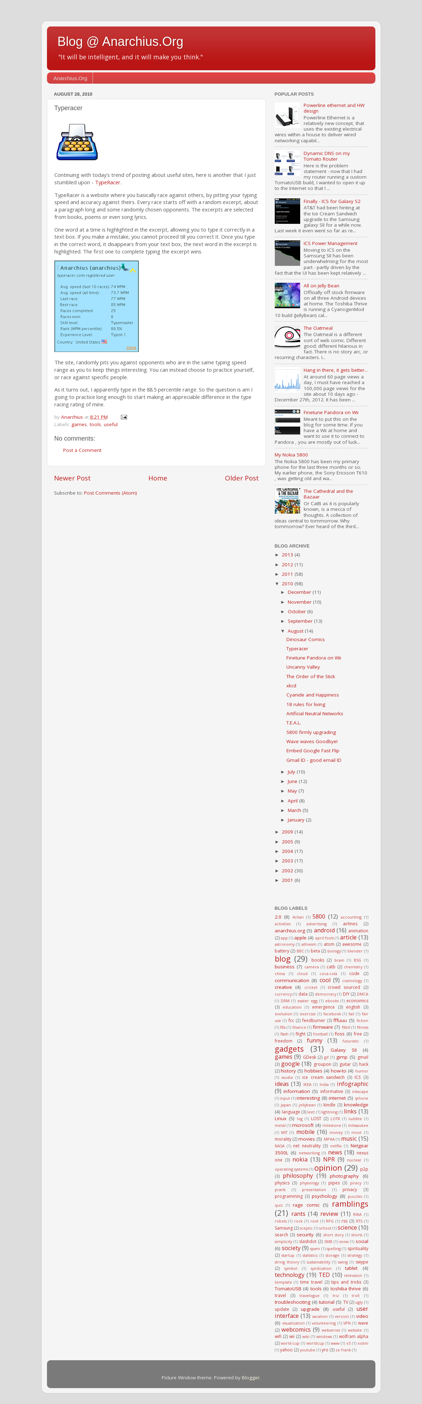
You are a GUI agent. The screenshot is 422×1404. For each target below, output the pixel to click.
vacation (320, 1316)
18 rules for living (305, 704)
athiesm (309, 944)
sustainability (318, 1262)
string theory (287, 1262)
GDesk (309, 1057)
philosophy (298, 1175)
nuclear (354, 1160)
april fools (324, 937)
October (297, 611)
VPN (347, 1323)
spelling (334, 1248)
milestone (331, 1125)
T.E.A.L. (293, 722)
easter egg (307, 1000)
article (348, 937)
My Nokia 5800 (291, 455)
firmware (323, 1027)
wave (363, 1323)
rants (298, 1214)
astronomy (285, 944)
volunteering (324, 1323)
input (285, 1098)
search (281, 1235)
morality (283, 1139)
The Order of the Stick (310, 676)
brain (339, 960)
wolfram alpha (353, 1336)
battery (282, 951)
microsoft (303, 1125)
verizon (342, 1316)
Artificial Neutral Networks (314, 713)
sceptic (306, 1228)
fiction (362, 1020)
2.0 (278, 917)
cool (325, 980)
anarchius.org (290, 930)
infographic (352, 1084)
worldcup (315, 1343)
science (347, 1227)
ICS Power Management (330, 243)
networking (309, 1152)
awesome (352, 944)
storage (332, 1255)
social (362, 1241)
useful (111, 424)
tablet (351, 1268)
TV (345, 1302)
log (300, 1118)
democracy (325, 994)
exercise (308, 1013)
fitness (362, 1027)
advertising (317, 923)
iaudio (287, 1077)
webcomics (296, 1329)
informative (331, 1091)
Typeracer (297, 648)
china (280, 973)
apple (300, 937)
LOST (316, 1119)
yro (325, 1350)
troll (355, 1295)
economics (357, 1001)
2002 (288, 870)
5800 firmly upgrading (311, 732)
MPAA (329, 1139)
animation (358, 931)
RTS (359, 1221)
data (303, 994)
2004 (288, 851)
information (297, 1091)
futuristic (351, 1041)
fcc (291, 1020)
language (291, 1112)
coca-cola (328, 973)
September (301, 621)
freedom (283, 1041)
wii (292, 1336)
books (317, 960)
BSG (357, 960)
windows (324, 1336)
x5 (348, 1343)
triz (336, 1295)
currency (283, 994)
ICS (358, 1077)
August (296, 631)
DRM (285, 1000)
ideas (282, 1084)
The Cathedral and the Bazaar (328, 494)
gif (326, 1057)
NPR (329, 1159)
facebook (332, 1013)
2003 (288, 861)
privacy (350, 1190)
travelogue (309, 1295)
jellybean (307, 1104)
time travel (311, 1282)
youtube (307, 1349)
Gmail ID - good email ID (313, 760)
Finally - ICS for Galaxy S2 (332, 201)
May (293, 791)
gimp (341, 1057)
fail (351, 1013)
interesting (308, 1098)
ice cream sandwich (323, 1077)
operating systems (291, 1169)
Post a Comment (82, 450)
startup (288, 1255)
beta (315, 951)
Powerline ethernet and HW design (334, 108)
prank (280, 1189)
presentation (314, 1189)
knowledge (356, 1104)
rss (344, 1221)
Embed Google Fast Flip (312, 750)
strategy (354, 1255)
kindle (329, 1105)
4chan (298, 917)
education (292, 1007)
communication (292, 980)
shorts (356, 1234)
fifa (283, 1027)
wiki (305, 1336)
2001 (288, 880)
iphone (361, 1098)
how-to (338, 1071)
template (283, 1282)
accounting (351, 917)
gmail (362, 1057)
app (284, 937)
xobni (363, 1343)
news (335, 1152)
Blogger (251, 1377)
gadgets (289, 1049)
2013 (288, 554)
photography (344, 1176)
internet (337, 1098)
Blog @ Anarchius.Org (121, 41)
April (293, 800)
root (314, 1221)
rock (298, 1221)
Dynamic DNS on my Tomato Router (327, 156)
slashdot (307, 1241)
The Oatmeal (318, 328)
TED (324, 1275)
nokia (300, 1159)
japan (286, 1104)
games (79, 424)
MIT (284, 1132)
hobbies (313, 1071)
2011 (288, 574)
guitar (345, 1064)
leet (311, 1112)
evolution (283, 1013)
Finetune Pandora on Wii (331, 412)
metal (280, 1125)
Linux (280, 1118)
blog (283, 959)
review (329, 1214)
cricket (310, 987)
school (325, 1228)
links (350, 1111)
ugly (359, 1302)
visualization (293, 1323)
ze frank (343, 1349)
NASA (280, 1145)
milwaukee (358, 1125)
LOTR (335, 1118)
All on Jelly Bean (321, 285)
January (297, 820)
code (354, 973)
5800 (319, 916)
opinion (328, 1168)
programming (289, 1196)
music (349, 1138)
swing (343, 1262)
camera (311, 966)
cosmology (352, 980)
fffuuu (340, 1020)
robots (281, 1221)
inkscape (360, 1091)
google (290, 1064)
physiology (309, 1182)
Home (157, 478)
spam (315, 1248)
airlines (350, 924)
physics (282, 1183)
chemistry (353, 966)
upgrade (310, 1309)
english (353, 1007)
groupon (322, 1064)
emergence (323, 1007)
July (292, 772)
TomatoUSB (288, 1288)
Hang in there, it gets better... (336, 370)
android (324, 930)
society (291, 1248)
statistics (310, 1255)
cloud (302, 973)
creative (283, 987)
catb (331, 967)
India (324, 1084)
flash (284, 1033)
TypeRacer (107, 182)
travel (280, 1295)
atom (329, 944)
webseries (331, 1330)
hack (363, 1064)
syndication (321, 1268)
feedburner (313, 1020)
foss (340, 1033)
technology (289, 1275)
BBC (300, 951)
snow (344, 1241)
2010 (288, 583)
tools (95, 424)
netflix (336, 1145)
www (335, 1343)
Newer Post (72, 478)
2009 (288, 832)
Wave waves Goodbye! (312, 741)
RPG (330, 1221)
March (295, 810)
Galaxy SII (344, 1050)
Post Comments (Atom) (110, 493)
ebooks (332, 1000)
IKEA (307, 1084)
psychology (324, 1196)
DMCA (362, 994)
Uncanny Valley (303, 667)
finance (299, 1027)
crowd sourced (344, 987)
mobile (305, 1132)
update (282, 1309)
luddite (355, 1118)
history (288, 1071)
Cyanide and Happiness (312, 695)
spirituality (357, 1248)
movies (306, 1139)
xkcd (291, 685)
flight (300, 1034)
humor (361, 1071)
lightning (329, 1112)
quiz (279, 1205)
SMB (328, 1241)
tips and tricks (346, 1282)
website (355, 1330)
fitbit (346, 1027)
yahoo (286, 1350)
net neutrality (306, 1146)
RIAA (357, 1214)
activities (283, 923)
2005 (288, 841)
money (336, 1132)
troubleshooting (292, 1302)
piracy (355, 1182)
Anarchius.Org (70, 78)
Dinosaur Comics (305, 639)
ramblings (350, 1204)
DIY (346, 994)
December (300, 592)
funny (314, 1040)
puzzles (355, 1196)
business (285, 966)
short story (333, 1234)
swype (362, 1262)
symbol (290, 1268)
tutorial (326, 1302)
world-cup (290, 1343)
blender (355, 951)
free (358, 1034)
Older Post (242, 478)
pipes (334, 1183)
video (362, 1316)
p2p (364, 1169)
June (293, 781)
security (305, 1234)
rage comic (306, 1205)
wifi (278, 1336)
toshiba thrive (346, 1288)
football (320, 1033)
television (353, 1275)
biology (334, 951)
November (300, 602)
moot (356, 1132)
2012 (288, 564)
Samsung (284, 1228)
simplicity (283, 1241)
